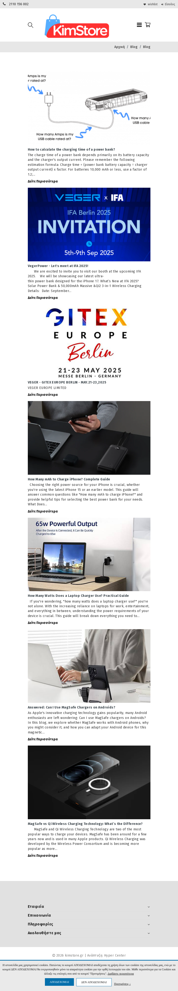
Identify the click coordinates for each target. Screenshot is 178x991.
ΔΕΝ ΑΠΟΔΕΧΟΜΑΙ (94, 982)
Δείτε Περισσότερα (43, 182)
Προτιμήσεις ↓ (122, 983)
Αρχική (119, 47)
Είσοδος (166, 4)
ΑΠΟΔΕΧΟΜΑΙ (59, 982)
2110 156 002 (19, 4)
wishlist (145, 4)
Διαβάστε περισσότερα (121, 973)
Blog (134, 47)
